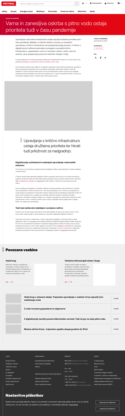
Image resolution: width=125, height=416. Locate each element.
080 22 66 (68, 361)
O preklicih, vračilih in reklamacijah (105, 375)
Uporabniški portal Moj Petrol (44, 361)
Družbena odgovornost (13, 378)
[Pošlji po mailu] (105, 58)
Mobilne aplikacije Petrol (43, 378)
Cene (96, 367)
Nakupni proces (99, 364)
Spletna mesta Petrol (42, 381)
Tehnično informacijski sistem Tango (82, 261)
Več (9, 282)
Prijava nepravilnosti (12, 381)
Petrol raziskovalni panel (43, 384)
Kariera (8, 370)
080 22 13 (68, 364)
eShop (4, 11)
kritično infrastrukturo (65, 228)
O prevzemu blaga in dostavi (103, 372)
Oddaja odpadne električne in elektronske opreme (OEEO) (103, 383)
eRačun (37, 367)
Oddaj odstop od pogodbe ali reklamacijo (107, 378)
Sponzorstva (10, 384)
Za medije (9, 375)
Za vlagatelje (10, 372)
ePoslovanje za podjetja (43, 364)
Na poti (13, 11)
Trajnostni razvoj (11, 367)
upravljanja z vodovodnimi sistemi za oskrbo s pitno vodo (40, 62)
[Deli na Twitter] (96, 58)
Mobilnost (40, 11)
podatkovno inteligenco (28, 181)
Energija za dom (26, 11)
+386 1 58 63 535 (70, 385)
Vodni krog (11, 261)
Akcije (92, 11)
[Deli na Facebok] (101, 58)
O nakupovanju (99, 361)
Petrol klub (52, 11)
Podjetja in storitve (12, 364)
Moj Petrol (82, 11)
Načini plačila (98, 370)
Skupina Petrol (10, 361)
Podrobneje (73, 405)
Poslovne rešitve (67, 11)
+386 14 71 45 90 (70, 382)
